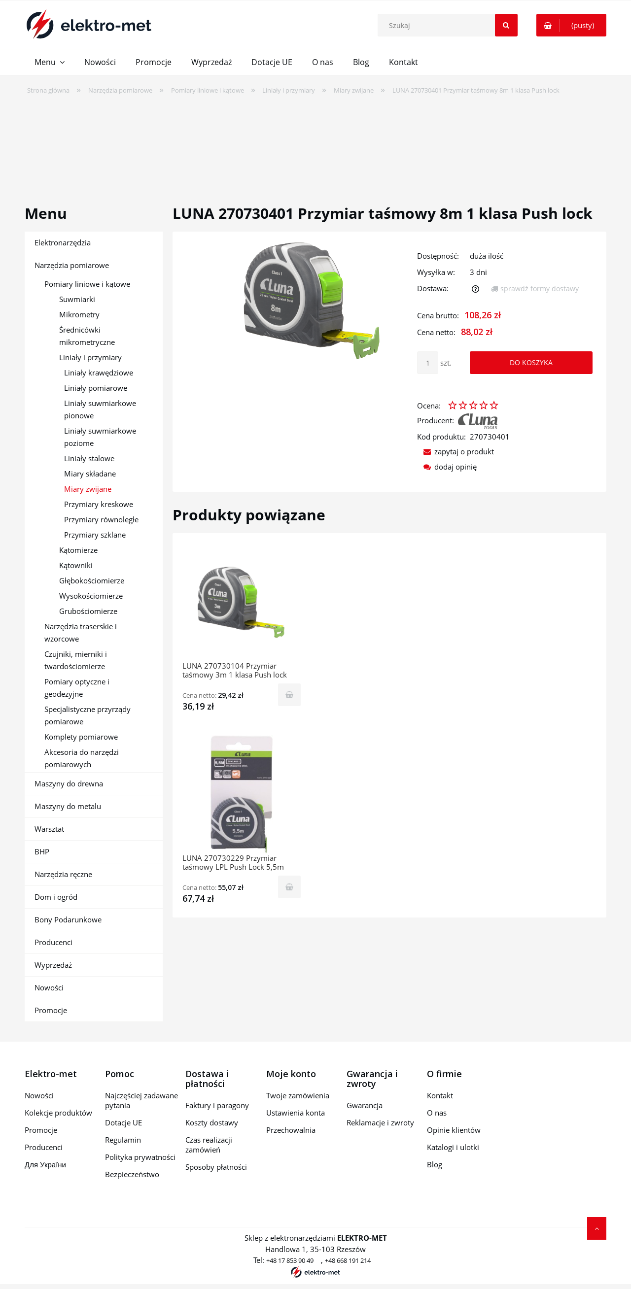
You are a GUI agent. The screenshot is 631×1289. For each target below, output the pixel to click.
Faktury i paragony (217, 1105)
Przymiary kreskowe (98, 504)
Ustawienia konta (295, 1113)
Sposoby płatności (216, 1167)
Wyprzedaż (53, 965)
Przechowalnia (291, 1130)
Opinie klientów (454, 1130)
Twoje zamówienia (297, 1095)
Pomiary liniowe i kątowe (87, 284)
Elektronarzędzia (63, 242)
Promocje (51, 1010)
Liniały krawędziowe (98, 372)
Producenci (53, 942)
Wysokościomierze (91, 596)
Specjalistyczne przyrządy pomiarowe (87, 715)
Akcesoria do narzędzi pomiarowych (81, 758)
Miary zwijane (87, 489)
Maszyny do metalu (68, 806)
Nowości (49, 987)
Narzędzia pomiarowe (72, 265)
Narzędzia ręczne (63, 874)
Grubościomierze (88, 611)
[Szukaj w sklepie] (450, 25)
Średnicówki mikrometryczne (87, 336)
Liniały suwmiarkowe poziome (100, 437)
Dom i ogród (56, 897)
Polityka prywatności (140, 1157)
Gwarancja (365, 1105)
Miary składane (90, 473)
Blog (434, 1164)
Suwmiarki (77, 299)
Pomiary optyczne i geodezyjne (76, 688)
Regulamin (123, 1140)
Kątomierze (78, 550)
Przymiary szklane (95, 535)
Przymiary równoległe (101, 519)
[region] (315, 143)
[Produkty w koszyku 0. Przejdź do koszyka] (571, 25)
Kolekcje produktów (58, 1113)
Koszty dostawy (211, 1122)
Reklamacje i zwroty (380, 1122)
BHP (42, 851)
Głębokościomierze (91, 580)
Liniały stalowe (89, 458)
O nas (437, 1113)
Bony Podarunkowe (68, 919)
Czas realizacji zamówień (208, 1144)
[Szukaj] (506, 25)
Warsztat (49, 829)
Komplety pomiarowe (81, 737)
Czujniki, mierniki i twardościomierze (75, 660)
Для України (45, 1164)
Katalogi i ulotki (453, 1147)
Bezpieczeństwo (132, 1174)
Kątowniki (76, 565)
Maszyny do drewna (69, 783)
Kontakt (440, 1095)
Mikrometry (79, 314)
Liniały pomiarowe (95, 388)
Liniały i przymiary (90, 357)
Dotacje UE (123, 1122)
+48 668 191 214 (348, 1260)
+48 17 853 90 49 (290, 1260)
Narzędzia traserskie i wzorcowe (80, 632)
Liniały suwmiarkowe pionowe (100, 409)
